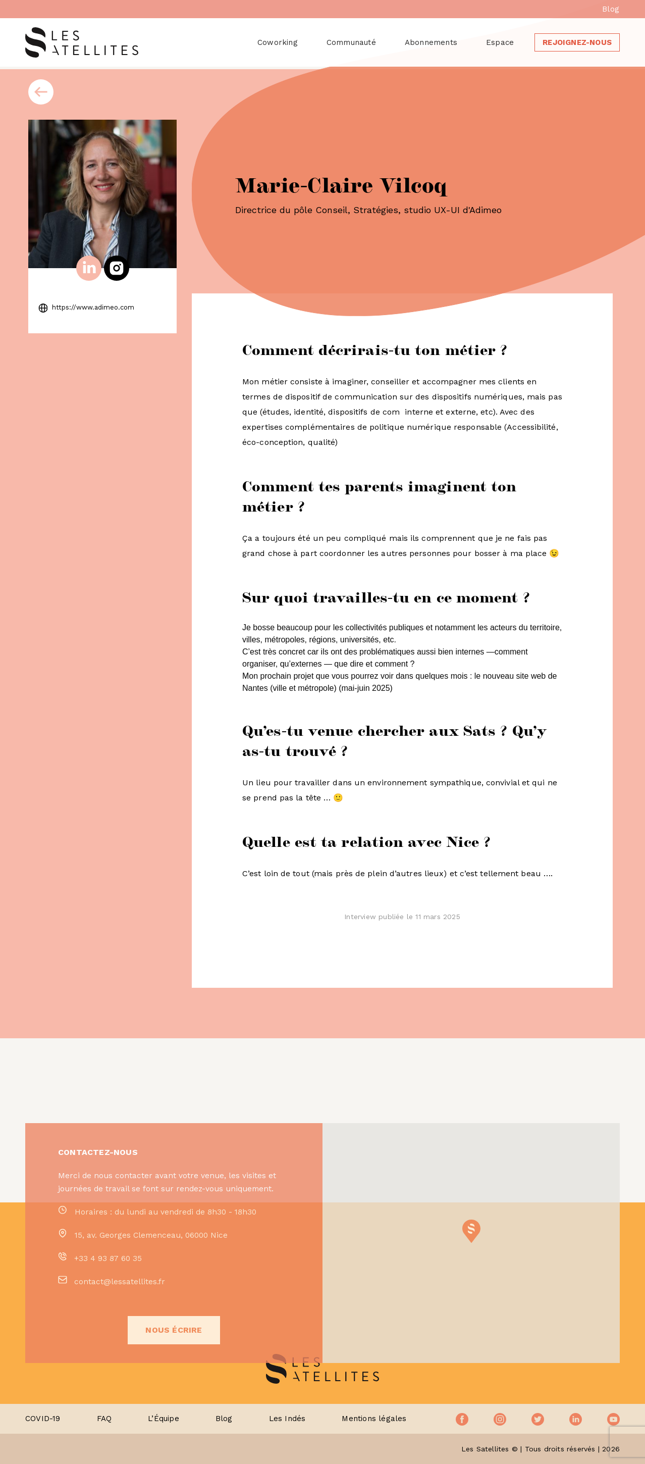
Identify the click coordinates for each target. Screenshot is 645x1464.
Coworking (277, 42)
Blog (610, 9)
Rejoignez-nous (577, 42)
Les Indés (287, 1418)
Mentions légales (374, 1418)
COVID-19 (43, 1418)
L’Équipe (163, 1418)
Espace (500, 42)
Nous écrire (173, 1373)
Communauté (351, 42)
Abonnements (431, 42)
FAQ (104, 1418)
